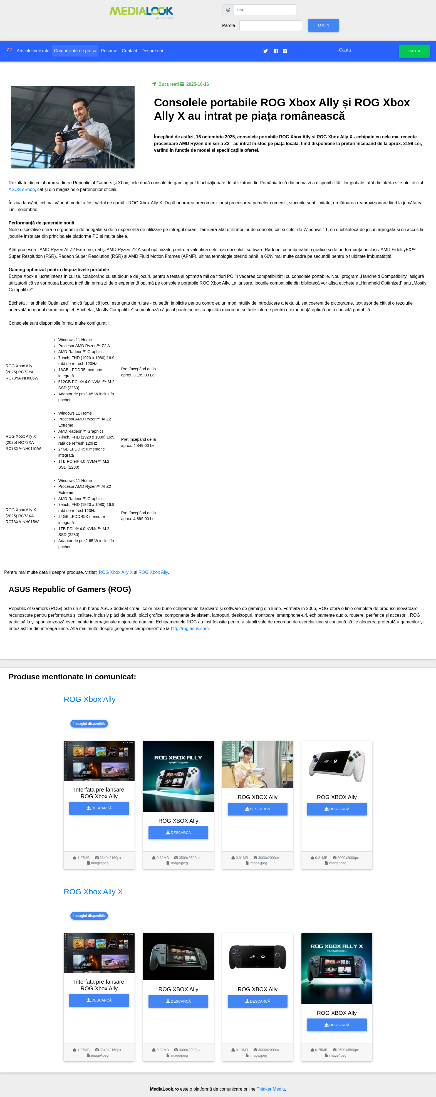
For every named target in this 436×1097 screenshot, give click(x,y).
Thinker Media (271, 1089)
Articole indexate (33, 50)
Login (323, 25)
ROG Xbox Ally (153, 572)
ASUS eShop (22, 189)
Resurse (109, 50)
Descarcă (99, 808)
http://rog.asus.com (190, 628)
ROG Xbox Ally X (116, 572)
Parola (228, 25)
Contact (129, 50)
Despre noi (152, 50)
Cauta (414, 51)
